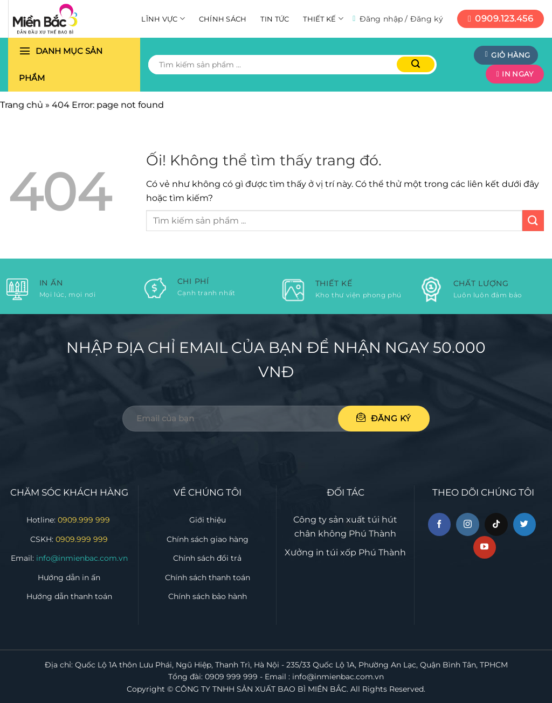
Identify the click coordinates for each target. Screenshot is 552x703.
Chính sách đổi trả (207, 558)
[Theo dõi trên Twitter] (524, 524)
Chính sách (223, 19)
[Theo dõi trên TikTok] (496, 524)
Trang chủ (21, 105)
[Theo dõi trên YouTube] (484, 547)
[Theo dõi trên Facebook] (439, 524)
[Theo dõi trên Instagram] (467, 524)
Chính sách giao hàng (208, 539)
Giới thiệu (207, 520)
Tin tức (274, 19)
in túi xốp (336, 552)
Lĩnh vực (163, 18)
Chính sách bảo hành (207, 596)
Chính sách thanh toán (207, 577)
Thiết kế (323, 18)
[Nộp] (415, 64)
